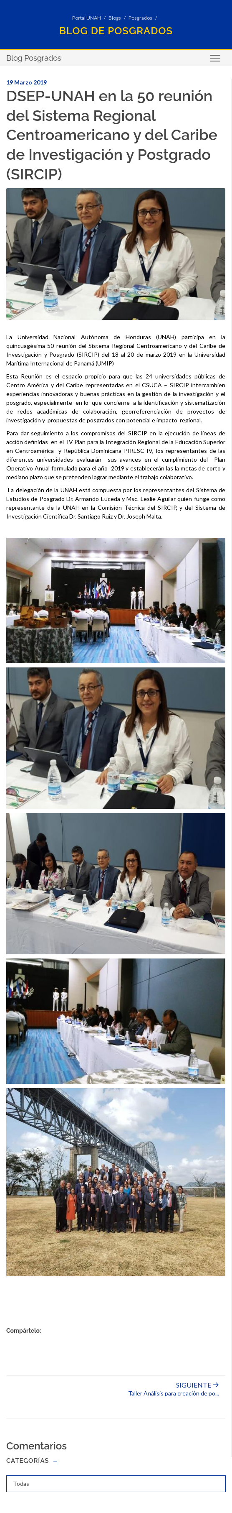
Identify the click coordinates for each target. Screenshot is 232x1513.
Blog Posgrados (33, 58)
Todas (21, 1483)
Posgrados (140, 18)
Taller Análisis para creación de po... (173, 1389)
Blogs (114, 18)
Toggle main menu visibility (216, 61)
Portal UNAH (86, 18)
